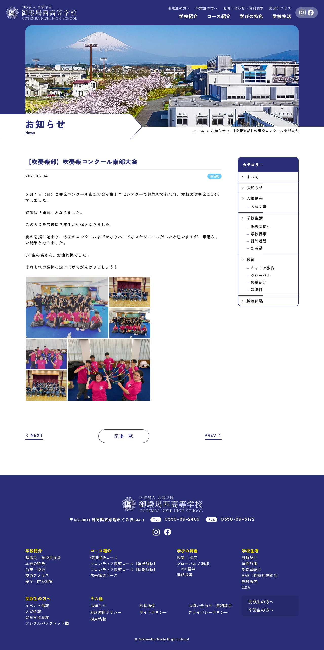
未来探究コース (104, 575)
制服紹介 (250, 557)
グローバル (261, 275)
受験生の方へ (179, 8)
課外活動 (259, 240)
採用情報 (98, 619)
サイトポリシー (153, 612)
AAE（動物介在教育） (261, 575)
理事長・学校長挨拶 (43, 557)
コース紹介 (219, 16)
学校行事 (259, 233)
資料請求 (243, 8)
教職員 (257, 289)
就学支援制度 (37, 617)
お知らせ (254, 187)
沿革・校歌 (35, 569)
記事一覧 (123, 436)
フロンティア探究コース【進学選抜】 (124, 563)
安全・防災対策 (39, 581)
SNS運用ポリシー (106, 612)
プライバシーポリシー (208, 612)
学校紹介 (188, 16)
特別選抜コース (104, 557)
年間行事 (250, 563)
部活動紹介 (251, 569)
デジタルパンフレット (47, 623)
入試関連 (259, 206)
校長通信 (147, 605)
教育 (250, 259)
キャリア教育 (263, 267)
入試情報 (254, 198)
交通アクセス (280, 8)
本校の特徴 (35, 563)
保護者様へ (261, 226)
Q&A (246, 587)
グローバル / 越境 (193, 563)
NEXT (34, 435)
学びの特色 (251, 16)
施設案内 (250, 581)
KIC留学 (188, 568)
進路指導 (185, 574)
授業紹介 (259, 282)
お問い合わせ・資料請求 (210, 605)
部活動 (257, 248)
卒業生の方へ (206, 8)
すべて (252, 177)
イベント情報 (37, 605)
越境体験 (254, 301)
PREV (213, 435)
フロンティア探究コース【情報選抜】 (124, 569)
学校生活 (281, 16)
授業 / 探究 (187, 557)
